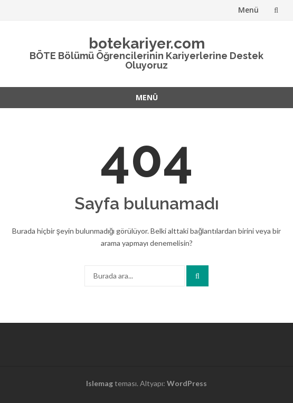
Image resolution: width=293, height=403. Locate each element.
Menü (248, 10)
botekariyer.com (147, 43)
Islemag (99, 383)
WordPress (187, 383)
